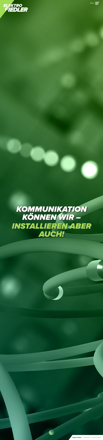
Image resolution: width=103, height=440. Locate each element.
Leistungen (86, 437)
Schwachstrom (96, 437)
